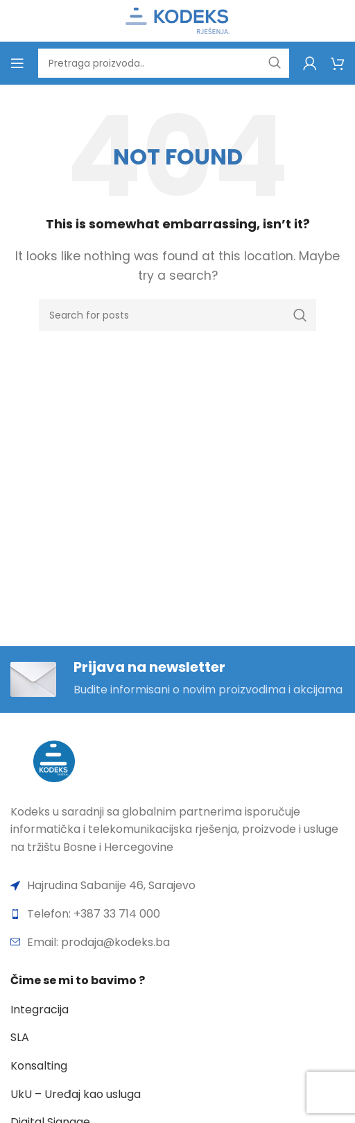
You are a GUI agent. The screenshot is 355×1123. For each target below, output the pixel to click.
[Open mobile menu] (17, 63)
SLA (19, 1037)
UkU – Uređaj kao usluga (75, 1094)
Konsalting (38, 1066)
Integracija (39, 1010)
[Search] (163, 63)
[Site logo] (177, 20)
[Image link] (54, 760)
